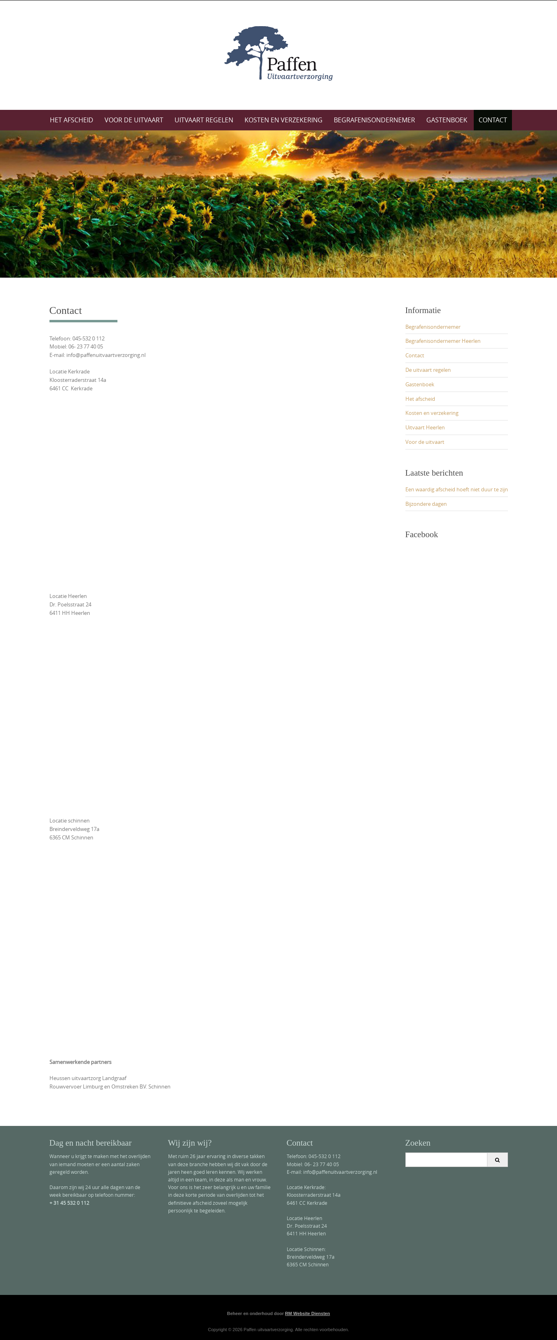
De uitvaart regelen (428, 369)
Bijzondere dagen (426, 503)
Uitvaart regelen (204, 119)
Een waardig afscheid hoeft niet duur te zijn (456, 489)
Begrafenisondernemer (374, 119)
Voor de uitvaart (134, 119)
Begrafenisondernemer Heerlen (443, 340)
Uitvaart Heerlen (425, 427)
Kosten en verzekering (284, 119)
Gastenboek (446, 119)
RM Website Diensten (307, 1313)
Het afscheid (71, 119)
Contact (493, 119)
